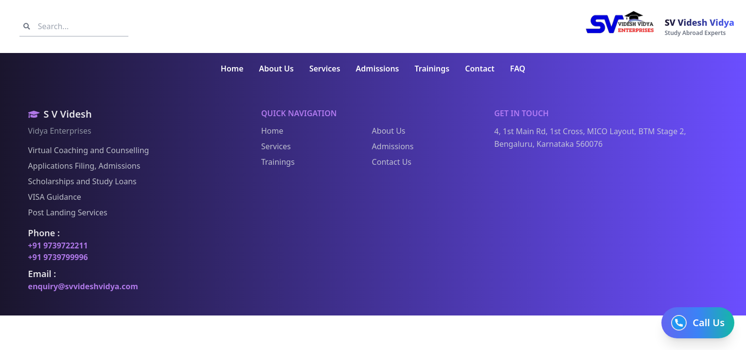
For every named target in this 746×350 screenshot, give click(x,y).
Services (324, 68)
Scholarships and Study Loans (79, 181)
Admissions (377, 68)
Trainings (432, 68)
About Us (276, 68)
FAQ (517, 68)
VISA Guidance (51, 197)
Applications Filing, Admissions (81, 165)
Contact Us (388, 162)
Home (232, 68)
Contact (480, 68)
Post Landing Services (64, 212)
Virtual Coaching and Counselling (85, 150)
